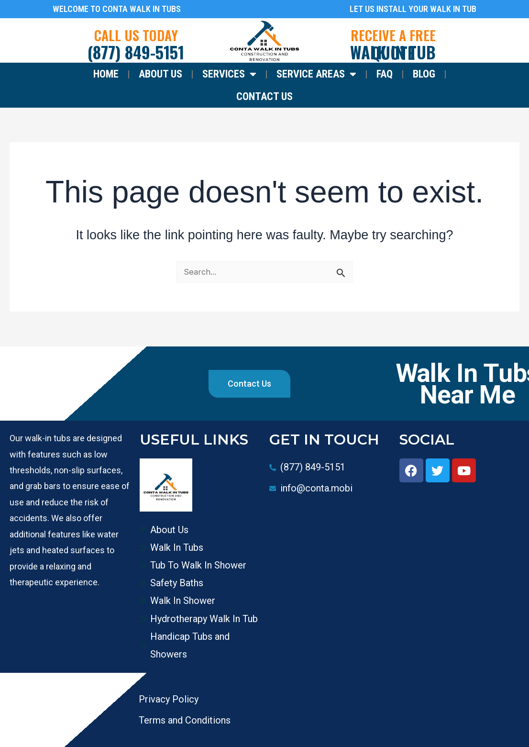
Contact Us (264, 96)
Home (106, 74)
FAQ (384, 74)
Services (229, 74)
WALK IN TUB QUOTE (393, 52)
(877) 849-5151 (136, 52)
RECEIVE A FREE (393, 35)
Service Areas (316, 74)
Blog (424, 74)
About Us (160, 74)
